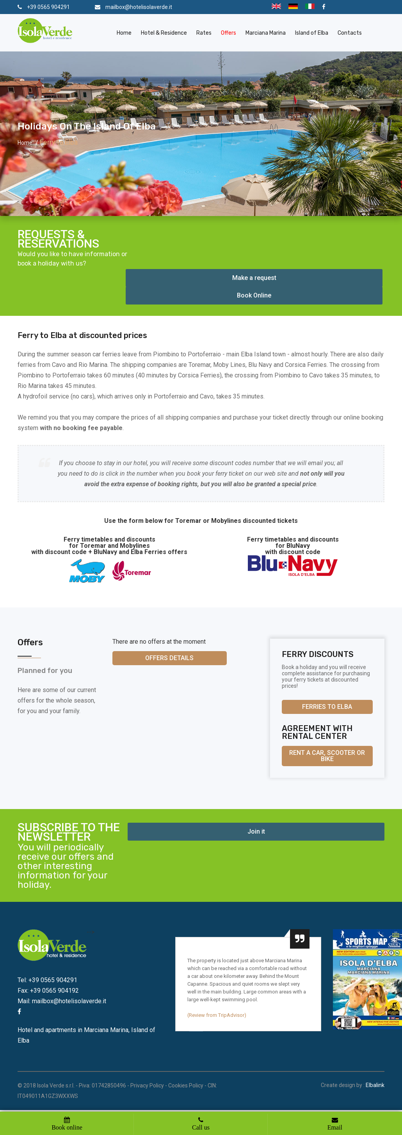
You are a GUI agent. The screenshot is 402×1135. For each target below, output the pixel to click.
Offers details (169, 658)
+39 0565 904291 (48, 7)
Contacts (350, 33)
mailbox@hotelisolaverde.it (138, 7)
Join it (256, 831)
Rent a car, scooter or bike (327, 756)
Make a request (254, 278)
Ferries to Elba (327, 706)
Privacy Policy (147, 1085)
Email (334, 1127)
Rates (204, 33)
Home (124, 33)
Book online (67, 1127)
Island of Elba (311, 33)
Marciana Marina (265, 33)
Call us (201, 1127)
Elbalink (375, 1085)
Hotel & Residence (164, 33)
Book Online (254, 295)
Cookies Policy (185, 1085)
